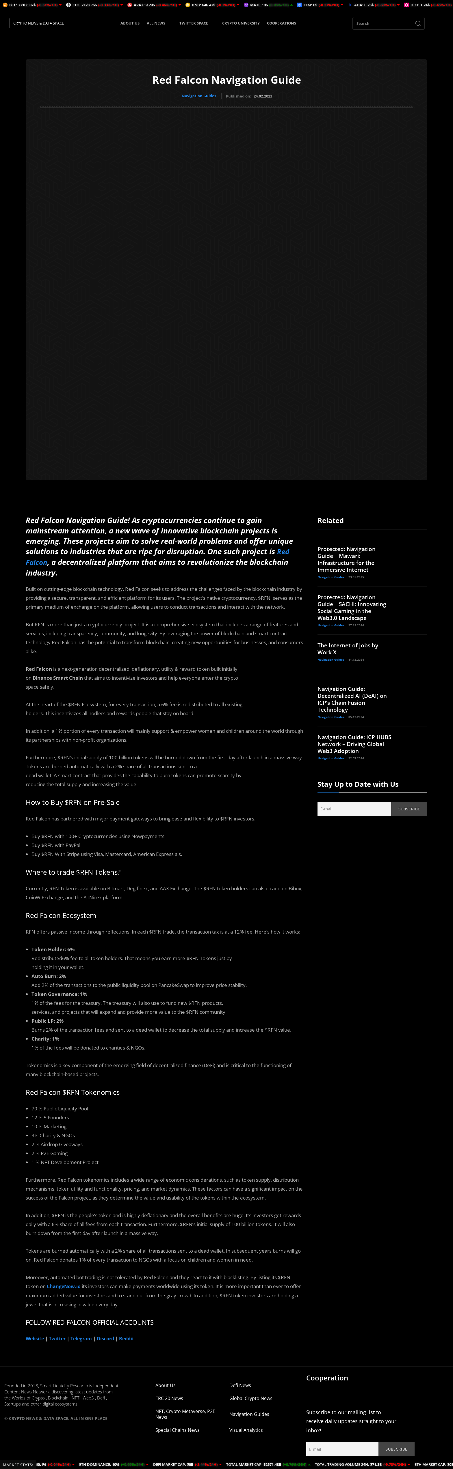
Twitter (59, 1336)
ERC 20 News (169, 1396)
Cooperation (327, 1375)
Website (35, 1336)
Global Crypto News (250, 1396)
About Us (165, 1383)
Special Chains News (177, 1428)
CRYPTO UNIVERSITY (241, 23)
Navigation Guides (199, 95)
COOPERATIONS (281, 23)
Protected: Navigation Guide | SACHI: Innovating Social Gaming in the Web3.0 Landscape (354, 606)
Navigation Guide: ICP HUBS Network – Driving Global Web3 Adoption (351, 743)
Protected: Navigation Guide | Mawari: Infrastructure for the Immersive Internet (348, 558)
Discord (110, 1336)
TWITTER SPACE (197, 23)
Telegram (84, 1336)
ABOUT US (130, 23)
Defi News (240, 1383)
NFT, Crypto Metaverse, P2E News (185, 1412)
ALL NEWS (159, 23)
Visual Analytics (246, 1428)
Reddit (132, 1336)
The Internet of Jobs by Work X (349, 647)
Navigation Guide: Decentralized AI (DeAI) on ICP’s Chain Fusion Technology (354, 698)
